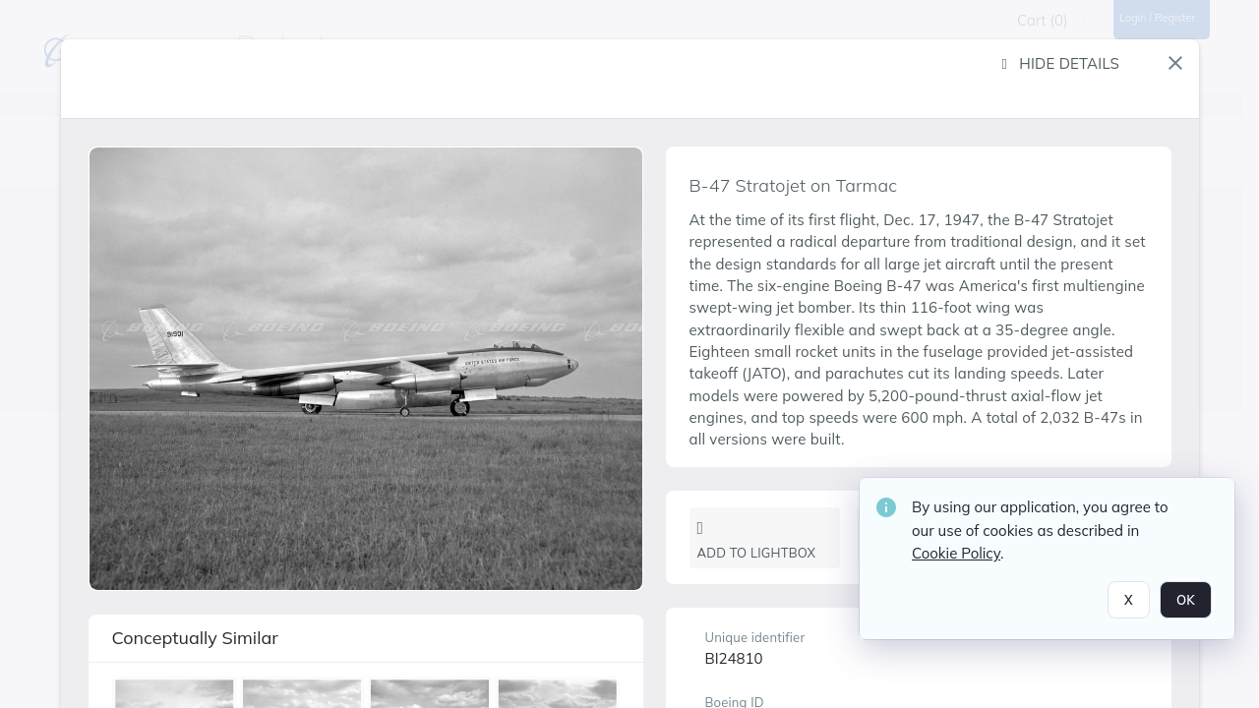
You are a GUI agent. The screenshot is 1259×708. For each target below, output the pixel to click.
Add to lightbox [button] (756, 539)
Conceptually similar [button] (195, 637)
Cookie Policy (956, 555)
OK (1185, 602)
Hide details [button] (1061, 63)
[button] (1175, 63)
